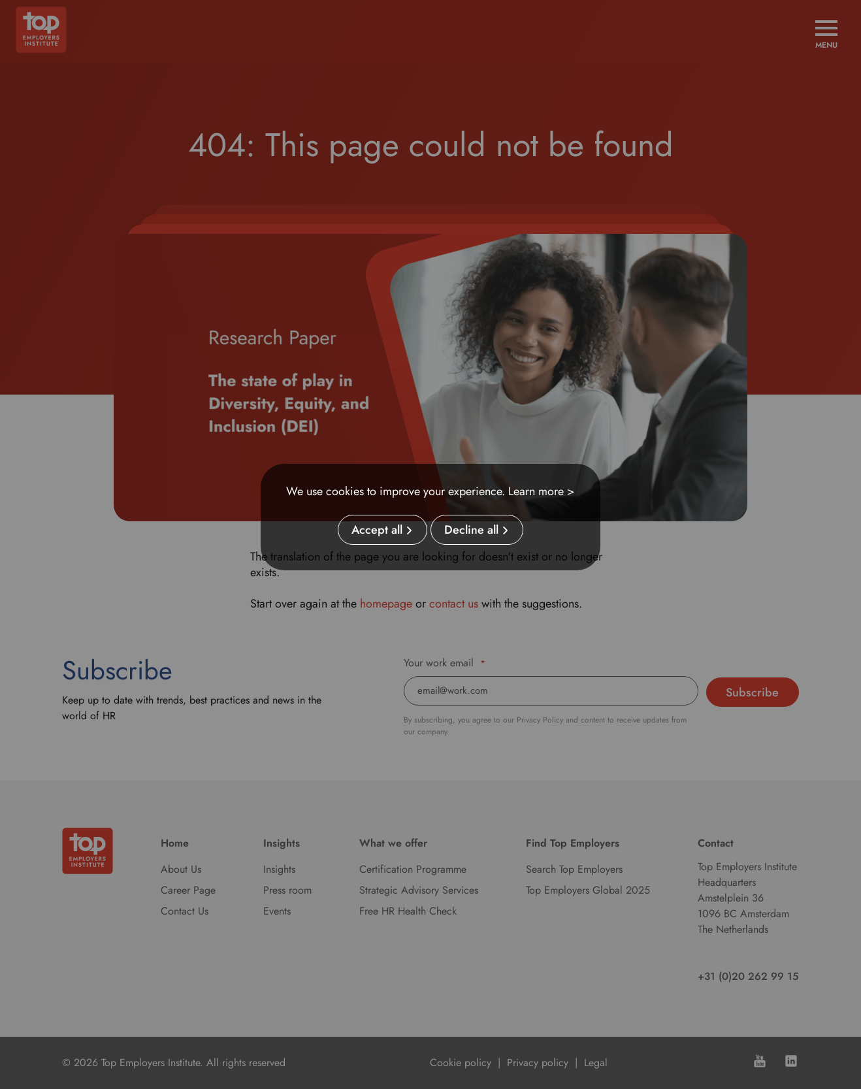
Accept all (376, 529)
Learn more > (541, 491)
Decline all (471, 529)
